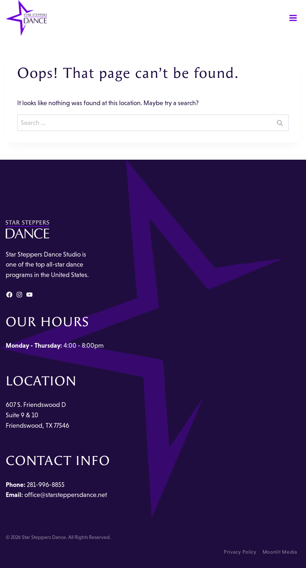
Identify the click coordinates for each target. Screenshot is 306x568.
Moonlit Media (280, 552)
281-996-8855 (46, 484)
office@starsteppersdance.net (65, 494)
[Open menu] (293, 17)
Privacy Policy (240, 552)
